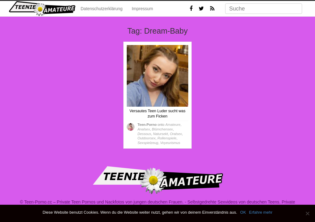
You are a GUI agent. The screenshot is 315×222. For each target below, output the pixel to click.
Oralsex (176, 134)
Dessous (144, 134)
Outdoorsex (147, 138)
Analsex (144, 129)
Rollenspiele (167, 138)
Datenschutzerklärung (101, 8)
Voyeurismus (170, 143)
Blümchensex (162, 129)
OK (243, 212)
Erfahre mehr (261, 212)
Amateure (172, 124)
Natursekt (160, 134)
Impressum (142, 8)
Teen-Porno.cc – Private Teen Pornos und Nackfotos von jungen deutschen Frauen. (104, 201)
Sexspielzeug (148, 143)
